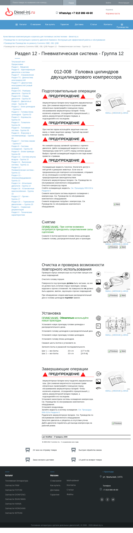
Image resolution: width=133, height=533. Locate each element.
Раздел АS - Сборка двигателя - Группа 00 (21, 97)
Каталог (21, 24)
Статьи (93, 24)
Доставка (79, 24)
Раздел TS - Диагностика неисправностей (22, 79)
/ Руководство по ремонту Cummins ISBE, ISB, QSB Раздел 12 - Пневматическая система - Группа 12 (47, 46)
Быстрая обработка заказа (90, 450)
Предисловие (17, 64)
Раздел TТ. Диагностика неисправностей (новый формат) (21, 85)
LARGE (125, 113)
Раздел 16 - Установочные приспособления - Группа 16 (22, 191)
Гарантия (65, 24)
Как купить (50, 24)
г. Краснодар (108, 472)
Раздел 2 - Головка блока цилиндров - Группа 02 (22, 113)
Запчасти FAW (12, 485)
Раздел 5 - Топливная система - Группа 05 (20, 129)
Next (117, 204)
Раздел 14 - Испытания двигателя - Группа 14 (21, 184)
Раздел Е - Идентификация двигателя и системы (23, 71)
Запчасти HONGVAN (15, 508)
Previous (112, 247)
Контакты (108, 24)
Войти (108, 3)
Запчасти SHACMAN (15, 499)
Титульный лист (18, 61)
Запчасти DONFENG (15, 494)
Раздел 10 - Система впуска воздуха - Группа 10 (23, 158)
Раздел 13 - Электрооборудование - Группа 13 (21, 178)
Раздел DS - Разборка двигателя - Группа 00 (21, 92)
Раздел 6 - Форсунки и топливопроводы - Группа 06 (22, 136)
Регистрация (124, 3)
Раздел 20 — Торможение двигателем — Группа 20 (22, 203)
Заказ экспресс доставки (43, 460)
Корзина (109, 9)
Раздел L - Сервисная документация (20, 208)
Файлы (70, 494)
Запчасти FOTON (13, 490)
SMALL (108, 113)
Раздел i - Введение (20, 67)
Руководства (122, 29)
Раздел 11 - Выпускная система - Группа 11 (21, 163)
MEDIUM (116, 113)
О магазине (35, 24)
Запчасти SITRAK (14, 513)
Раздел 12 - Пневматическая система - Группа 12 (23, 170)
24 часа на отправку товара (45, 450)
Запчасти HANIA (13, 503)
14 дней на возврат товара (90, 460)
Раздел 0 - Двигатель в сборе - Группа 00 (21, 102)
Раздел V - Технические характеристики (21, 213)
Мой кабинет (73, 480)
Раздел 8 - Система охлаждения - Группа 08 (21, 147)
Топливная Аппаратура (16, 480)
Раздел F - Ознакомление (22, 75)
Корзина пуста (113, 13)
